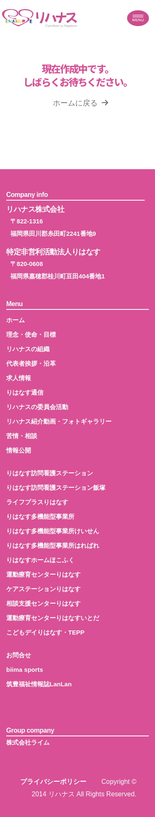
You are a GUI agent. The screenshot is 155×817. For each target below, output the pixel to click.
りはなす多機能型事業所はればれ (52, 545)
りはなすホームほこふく (40, 559)
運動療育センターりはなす (43, 574)
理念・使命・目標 (31, 334)
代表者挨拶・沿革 (31, 363)
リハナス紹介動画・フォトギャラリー (59, 421)
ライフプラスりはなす (37, 502)
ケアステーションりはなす (43, 588)
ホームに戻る (80, 103)
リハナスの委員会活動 (37, 406)
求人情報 (18, 377)
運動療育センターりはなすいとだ (52, 617)
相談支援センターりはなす (43, 603)
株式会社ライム (28, 742)
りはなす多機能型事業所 (40, 516)
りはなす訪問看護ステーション (49, 473)
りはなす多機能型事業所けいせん (52, 530)
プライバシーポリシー (53, 781)
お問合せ (18, 655)
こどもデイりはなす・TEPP (45, 632)
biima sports (24, 669)
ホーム (15, 319)
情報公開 (18, 450)
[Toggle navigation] (138, 18)
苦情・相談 (21, 435)
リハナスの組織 (28, 348)
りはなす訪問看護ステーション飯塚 (55, 487)
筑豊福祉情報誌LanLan (39, 684)
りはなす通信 (24, 392)
